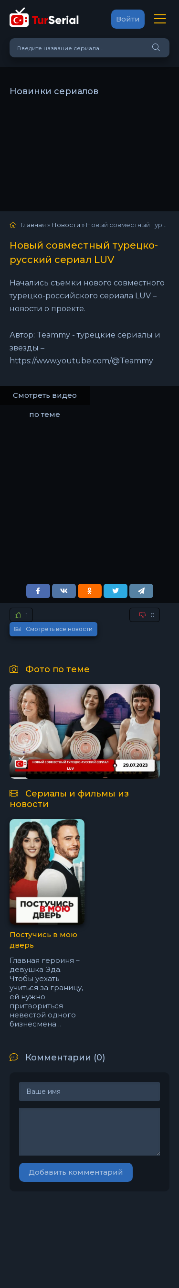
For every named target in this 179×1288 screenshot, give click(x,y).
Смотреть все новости (53, 629)
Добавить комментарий (76, 1172)
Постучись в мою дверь (43, 940)
